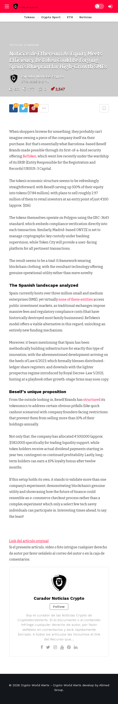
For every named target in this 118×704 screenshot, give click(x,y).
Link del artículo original (29, 541)
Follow (59, 606)
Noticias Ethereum (24, 45)
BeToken (29, 156)
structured (92, 400)
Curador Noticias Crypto (42, 77)
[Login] (110, 6)
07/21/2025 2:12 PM (35, 81)
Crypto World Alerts (35, 685)
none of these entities (75, 299)
